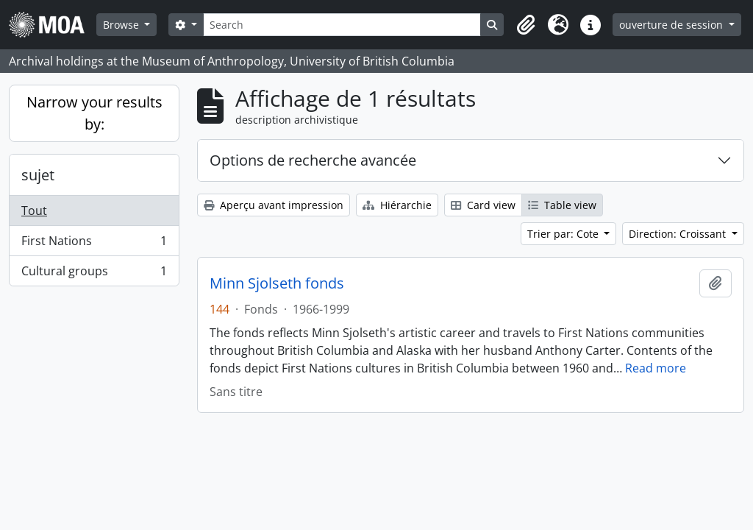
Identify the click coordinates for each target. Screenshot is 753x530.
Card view (483, 205)
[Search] (342, 24)
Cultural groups (94, 274)
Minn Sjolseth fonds (277, 283)
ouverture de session (672, 25)
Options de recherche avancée (313, 160)
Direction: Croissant (679, 234)
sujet (37, 175)
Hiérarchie (397, 205)
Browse (122, 25)
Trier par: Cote (564, 234)
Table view (562, 205)
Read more (655, 368)
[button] (526, 25)
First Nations (94, 244)
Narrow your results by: (94, 113)
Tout (34, 210)
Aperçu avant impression (273, 205)
